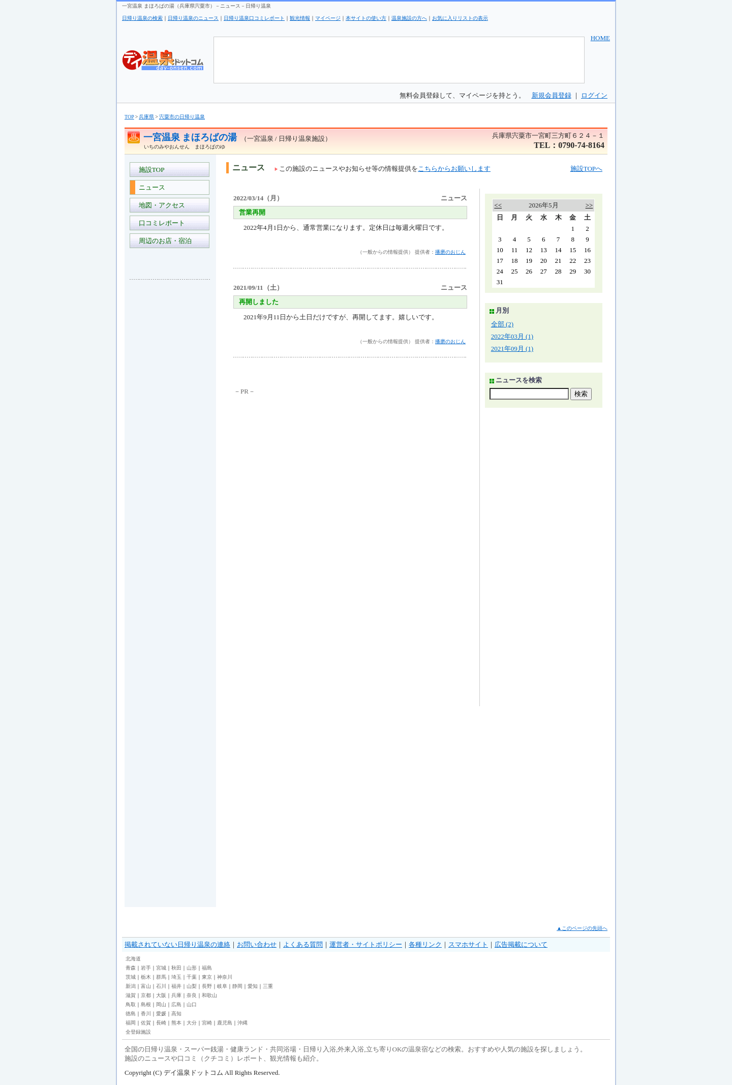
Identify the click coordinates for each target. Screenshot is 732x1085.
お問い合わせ (257, 944)
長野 (207, 986)
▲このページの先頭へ (582, 928)
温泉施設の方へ (409, 18)
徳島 (131, 1013)
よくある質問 (303, 944)
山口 (192, 1004)
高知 (176, 1013)
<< (498, 205)
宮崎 (207, 1023)
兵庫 (176, 995)
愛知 (253, 986)
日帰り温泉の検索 (142, 18)
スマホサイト (468, 944)
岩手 (146, 968)
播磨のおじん (450, 252)
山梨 (192, 986)
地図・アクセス (160, 205)
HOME (600, 38)
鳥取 (131, 1004)
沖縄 (242, 1023)
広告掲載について (521, 944)
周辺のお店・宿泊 (163, 241)
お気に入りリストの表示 (460, 18)
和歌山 (209, 995)
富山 (146, 986)
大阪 (161, 995)
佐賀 (146, 1023)
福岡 (131, 1023)
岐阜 (222, 986)
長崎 (161, 1023)
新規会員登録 (551, 95)
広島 (176, 1004)
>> (589, 205)
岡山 (161, 1004)
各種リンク (425, 944)
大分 (192, 1023)
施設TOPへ (586, 168)
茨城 (131, 977)
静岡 (237, 986)
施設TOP (150, 169)
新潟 (131, 986)
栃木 (146, 977)
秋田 (176, 968)
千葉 (192, 977)
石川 (161, 986)
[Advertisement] (170, 439)
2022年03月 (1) (512, 336)
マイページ (328, 18)
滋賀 (131, 995)
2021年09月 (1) (512, 348)
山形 (192, 968)
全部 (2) (502, 324)
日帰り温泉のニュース (193, 18)
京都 (146, 995)
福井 (176, 986)
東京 (207, 977)
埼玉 (176, 977)
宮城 (161, 968)
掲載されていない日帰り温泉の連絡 (177, 944)
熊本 (176, 1023)
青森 (131, 968)
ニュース (150, 187)
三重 (268, 986)
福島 (207, 968)
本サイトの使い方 (366, 18)
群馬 (161, 977)
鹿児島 (224, 1023)
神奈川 (224, 977)
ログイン (594, 95)
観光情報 (300, 18)
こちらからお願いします (454, 168)
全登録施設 (138, 1032)
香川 (146, 1013)
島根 (146, 1004)
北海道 (133, 958)
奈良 (192, 995)
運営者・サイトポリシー (365, 944)
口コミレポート (160, 223)
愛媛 (161, 1013)
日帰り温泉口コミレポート (254, 18)
